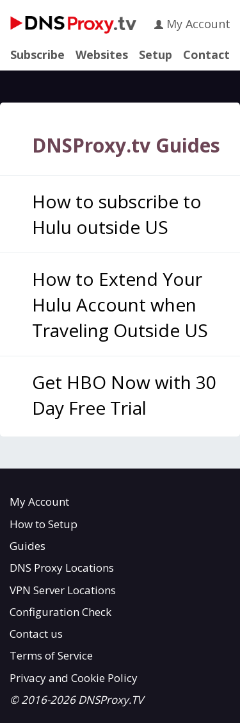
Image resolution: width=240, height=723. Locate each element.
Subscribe (37, 55)
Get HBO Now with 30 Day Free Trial (124, 395)
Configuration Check (60, 611)
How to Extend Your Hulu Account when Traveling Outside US (120, 304)
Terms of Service (51, 655)
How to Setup (43, 524)
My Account (192, 23)
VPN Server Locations (63, 590)
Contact (206, 55)
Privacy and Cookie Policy (74, 677)
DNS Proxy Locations (62, 567)
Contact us (36, 633)
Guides (27, 545)
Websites (102, 55)
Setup (155, 55)
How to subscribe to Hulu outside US (117, 214)
